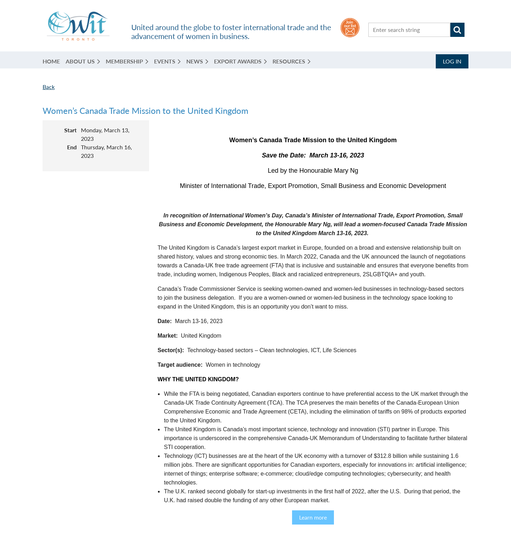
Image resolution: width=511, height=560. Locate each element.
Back (49, 86)
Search (457, 30)
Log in (452, 61)
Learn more (313, 517)
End (72, 147)
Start (70, 130)
